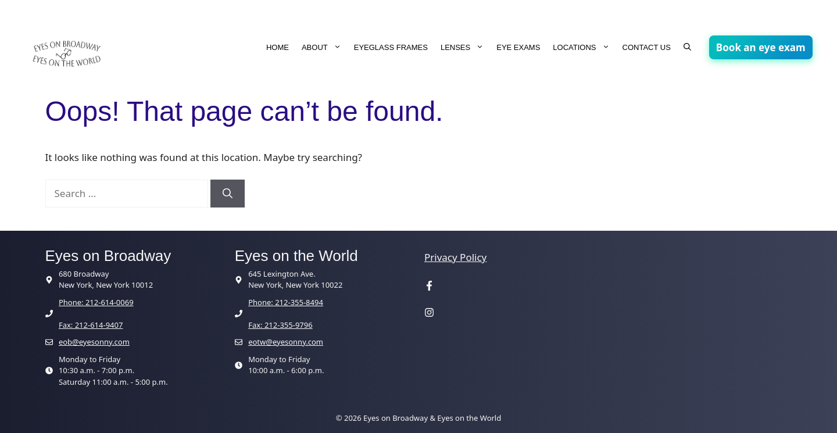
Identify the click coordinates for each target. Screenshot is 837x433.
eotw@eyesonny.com (285, 342)
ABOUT (325, 47)
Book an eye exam (761, 47)
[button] (687, 47)
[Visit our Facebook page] (429, 287)
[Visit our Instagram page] (429, 313)
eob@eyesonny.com (94, 342)
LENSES (465, 47)
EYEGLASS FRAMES (391, 47)
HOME (277, 47)
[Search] (227, 193)
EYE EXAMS (518, 47)
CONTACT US (647, 47)
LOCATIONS (584, 47)
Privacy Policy (455, 257)
